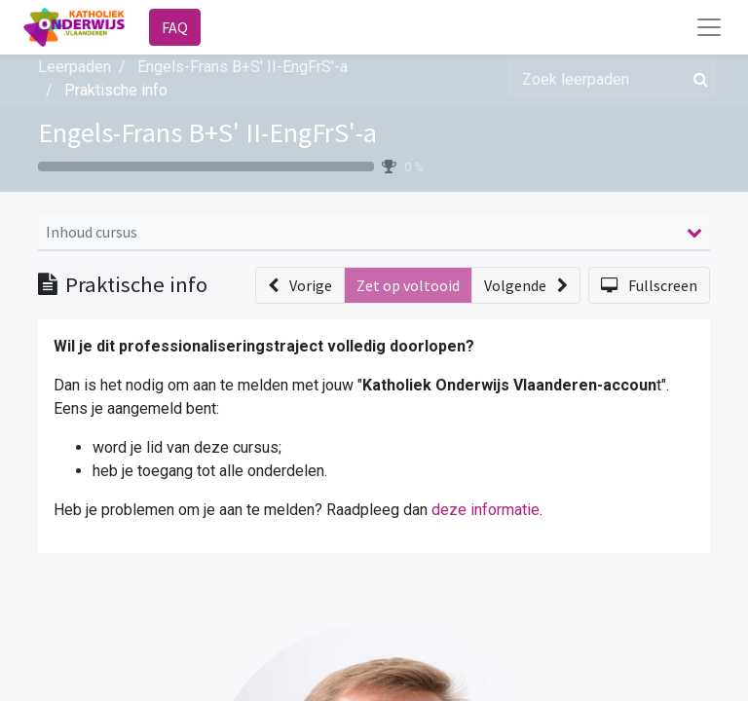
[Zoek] (697, 78)
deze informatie (485, 509)
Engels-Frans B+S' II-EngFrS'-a (207, 132)
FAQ (175, 27)
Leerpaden (74, 66)
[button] (300, 285)
